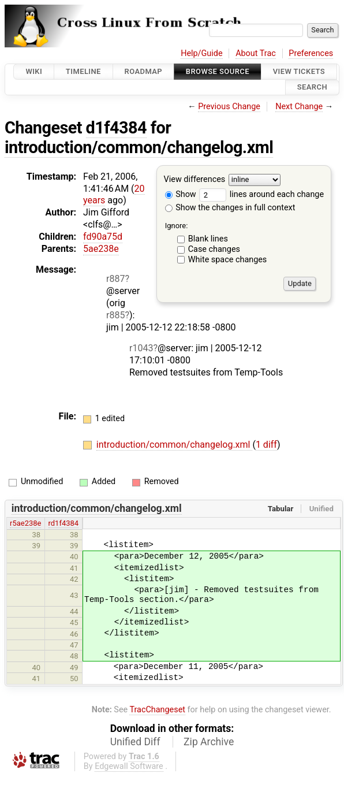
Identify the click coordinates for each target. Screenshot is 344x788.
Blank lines (208, 239)
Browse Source (217, 71)
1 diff (266, 444)
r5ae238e (25, 523)
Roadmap (144, 71)
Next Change (299, 106)
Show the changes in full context (230, 208)
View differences (195, 179)
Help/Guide (201, 53)
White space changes (227, 260)
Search (312, 87)
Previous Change (229, 106)
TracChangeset (157, 710)
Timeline (83, 71)
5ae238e (101, 248)
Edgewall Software (129, 766)
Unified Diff (135, 742)
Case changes (214, 249)
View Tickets (299, 71)
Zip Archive (209, 742)
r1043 (141, 348)
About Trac (255, 53)
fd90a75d (102, 236)
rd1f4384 (63, 523)
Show (180, 194)
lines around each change (261, 194)
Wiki (33, 71)
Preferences (311, 53)
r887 (115, 278)
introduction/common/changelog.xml (139, 147)
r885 (115, 315)
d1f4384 (116, 127)
